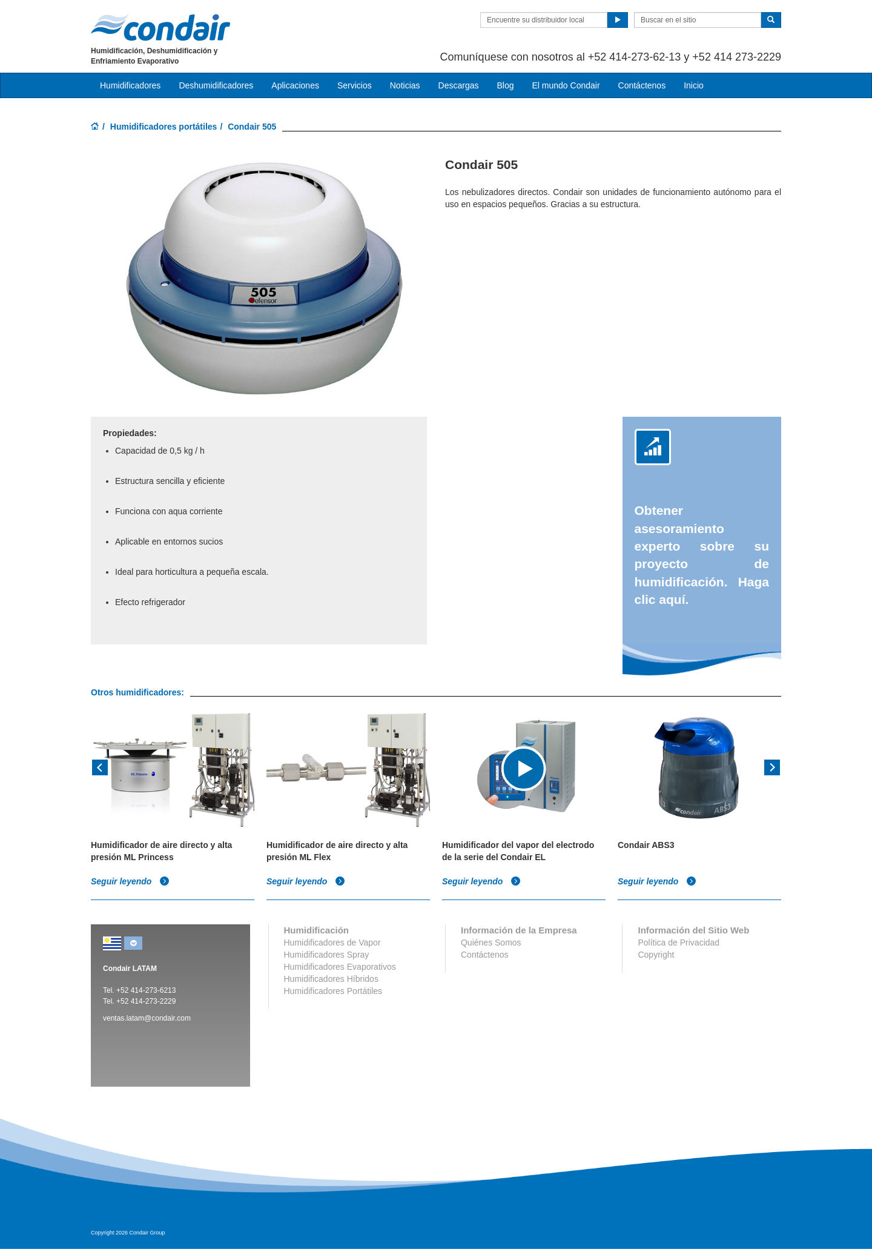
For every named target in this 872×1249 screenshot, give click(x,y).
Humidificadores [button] (130, 85)
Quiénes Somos (491, 942)
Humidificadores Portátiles (333, 991)
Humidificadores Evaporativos (340, 967)
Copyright (656, 954)
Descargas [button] (458, 85)
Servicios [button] (354, 85)
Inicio (694, 85)
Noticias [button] (405, 85)
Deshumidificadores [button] (216, 85)
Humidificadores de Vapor (332, 942)
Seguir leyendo (130, 881)
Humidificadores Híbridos (331, 979)
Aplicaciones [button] (295, 85)
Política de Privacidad (678, 942)
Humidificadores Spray (326, 954)
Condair (160, 27)
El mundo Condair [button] (566, 85)
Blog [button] (505, 85)
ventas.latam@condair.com (147, 1018)
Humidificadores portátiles (163, 126)
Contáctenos (642, 85)
